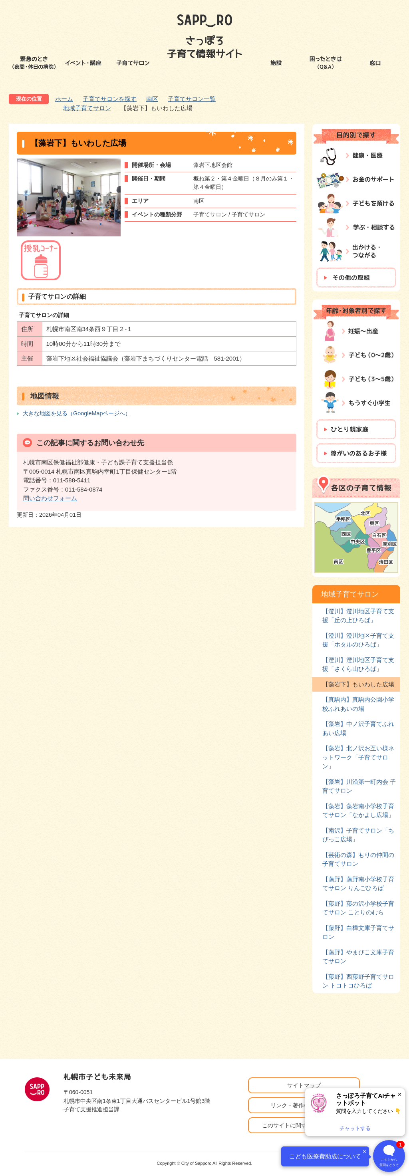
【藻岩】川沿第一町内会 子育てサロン (359, 786)
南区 (152, 98)
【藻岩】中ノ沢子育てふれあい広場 (358, 728)
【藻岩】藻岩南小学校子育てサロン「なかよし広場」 (358, 810)
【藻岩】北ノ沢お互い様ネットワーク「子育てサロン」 (358, 757)
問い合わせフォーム (50, 498)
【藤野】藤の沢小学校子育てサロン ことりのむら (358, 908)
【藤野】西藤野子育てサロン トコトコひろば (358, 981)
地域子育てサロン (87, 108)
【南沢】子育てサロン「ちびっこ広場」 (358, 835)
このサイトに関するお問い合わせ (304, 1125)
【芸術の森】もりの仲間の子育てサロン (358, 859)
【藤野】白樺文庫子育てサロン (358, 932)
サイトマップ (304, 1085)
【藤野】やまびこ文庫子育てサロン (358, 956)
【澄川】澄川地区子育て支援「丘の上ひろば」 (358, 615)
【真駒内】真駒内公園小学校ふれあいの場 (358, 704)
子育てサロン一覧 (192, 98)
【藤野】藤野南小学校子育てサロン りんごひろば (358, 883)
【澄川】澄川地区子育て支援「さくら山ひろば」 (358, 664)
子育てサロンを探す (110, 98)
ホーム (64, 98)
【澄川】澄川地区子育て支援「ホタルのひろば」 (358, 640)
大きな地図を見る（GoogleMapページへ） (77, 413)
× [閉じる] (399, 1094)
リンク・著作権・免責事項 (304, 1105)
